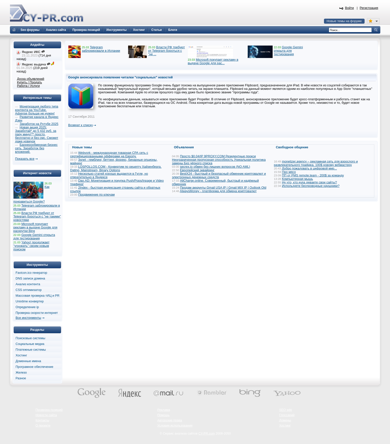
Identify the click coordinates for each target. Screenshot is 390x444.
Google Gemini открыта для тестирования (288, 51)
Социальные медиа (30, 344)
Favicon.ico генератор (31, 273)
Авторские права (169, 420)
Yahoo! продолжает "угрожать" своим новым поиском (31, 246)
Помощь (163, 415)
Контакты (42, 420)
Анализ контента (28, 284)
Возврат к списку (80, 125)
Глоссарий (287, 415)
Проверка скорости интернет (37, 313)
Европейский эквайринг (197, 170)
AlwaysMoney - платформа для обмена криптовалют (218, 191)
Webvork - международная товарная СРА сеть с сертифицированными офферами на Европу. (109, 154)
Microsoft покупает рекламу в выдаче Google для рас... (213, 61)
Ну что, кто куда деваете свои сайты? (309, 182)
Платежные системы (31, 349)
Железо (21, 372)
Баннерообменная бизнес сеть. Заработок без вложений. (36, 148)
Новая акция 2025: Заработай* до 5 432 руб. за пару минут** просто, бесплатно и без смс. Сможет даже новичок (36, 134)
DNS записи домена (30, 278)
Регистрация (369, 8)
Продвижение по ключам (96, 194)
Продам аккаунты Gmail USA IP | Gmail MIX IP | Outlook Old (223, 187)
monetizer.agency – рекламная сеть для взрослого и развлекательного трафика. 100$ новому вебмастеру (316, 163)
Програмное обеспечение (34, 367)
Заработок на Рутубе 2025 (39, 124)
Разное (21, 378)
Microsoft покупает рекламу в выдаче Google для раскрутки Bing (35, 227)
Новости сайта (46, 415)
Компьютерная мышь (297, 179)
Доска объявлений (30, 79)
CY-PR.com (206, 433)
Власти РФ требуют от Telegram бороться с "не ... (166, 51)
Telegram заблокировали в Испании (101, 49)
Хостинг (21, 355)
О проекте (43, 425)
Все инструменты (28, 318)
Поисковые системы (30, 338)
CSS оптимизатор (29, 290)
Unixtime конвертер (30, 301)
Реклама (163, 410)
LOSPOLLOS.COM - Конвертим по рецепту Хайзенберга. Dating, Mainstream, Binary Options (116, 168)
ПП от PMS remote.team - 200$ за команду (313, 175)
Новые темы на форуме (344, 21)
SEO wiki (285, 410)
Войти (349, 8)
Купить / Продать (29, 82)
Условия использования (174, 425)
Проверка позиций (49, 410)
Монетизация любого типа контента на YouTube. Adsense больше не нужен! (36, 110)
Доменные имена (28, 361)
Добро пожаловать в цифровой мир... (309, 168)
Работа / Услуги (28, 86)
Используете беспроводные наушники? (310, 186)
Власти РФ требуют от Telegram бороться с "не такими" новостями (37, 216)
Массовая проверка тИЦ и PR (38, 295)
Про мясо (289, 172)
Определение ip (27, 307)
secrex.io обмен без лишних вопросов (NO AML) (215, 166)
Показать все (24, 159)
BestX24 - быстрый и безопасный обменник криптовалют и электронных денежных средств (219, 175)
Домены (285, 420)
